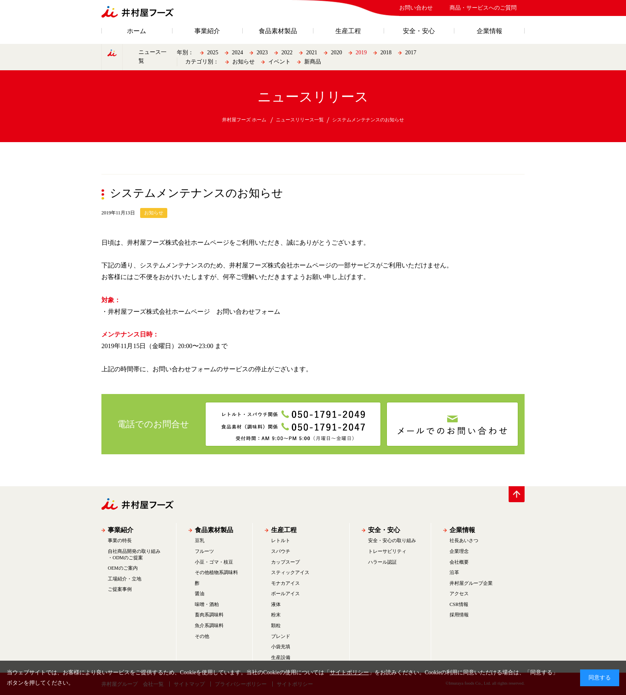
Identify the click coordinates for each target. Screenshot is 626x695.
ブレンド (280, 636)
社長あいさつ (464, 540)
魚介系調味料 (209, 625)
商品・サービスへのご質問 (483, 8)
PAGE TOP (517, 494)
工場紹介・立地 (124, 579)
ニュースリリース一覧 (300, 120)
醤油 (199, 593)
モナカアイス (285, 583)
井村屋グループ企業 (471, 583)
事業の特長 (120, 540)
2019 (361, 52)
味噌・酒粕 (207, 604)
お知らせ (243, 62)
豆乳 (199, 540)
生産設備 (280, 657)
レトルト (280, 540)
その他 (202, 636)
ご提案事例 (120, 589)
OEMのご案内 (123, 568)
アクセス (459, 593)
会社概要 (459, 562)
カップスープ (285, 562)
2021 (311, 52)
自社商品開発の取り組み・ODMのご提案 (134, 554)
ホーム (136, 31)
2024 (237, 52)
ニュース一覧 (152, 56)
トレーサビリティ (387, 551)
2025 (212, 52)
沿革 (454, 572)
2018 (386, 52)
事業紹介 (207, 31)
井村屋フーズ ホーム (244, 120)
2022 (287, 52)
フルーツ (204, 551)
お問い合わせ (416, 8)
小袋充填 (280, 646)
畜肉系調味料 (209, 615)
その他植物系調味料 (216, 572)
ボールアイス (285, 593)
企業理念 (459, 551)
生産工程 (348, 31)
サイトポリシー (349, 672)
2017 (410, 52)
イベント (279, 62)
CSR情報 (459, 604)
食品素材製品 (278, 31)
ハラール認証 (382, 562)
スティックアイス (290, 572)
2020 (336, 52)
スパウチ (280, 551)
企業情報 (489, 31)
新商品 (312, 62)
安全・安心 (419, 31)
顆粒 (276, 625)
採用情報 (459, 615)
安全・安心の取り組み (392, 540)
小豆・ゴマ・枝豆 (214, 562)
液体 (276, 604)
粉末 (276, 615)
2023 (262, 52)
